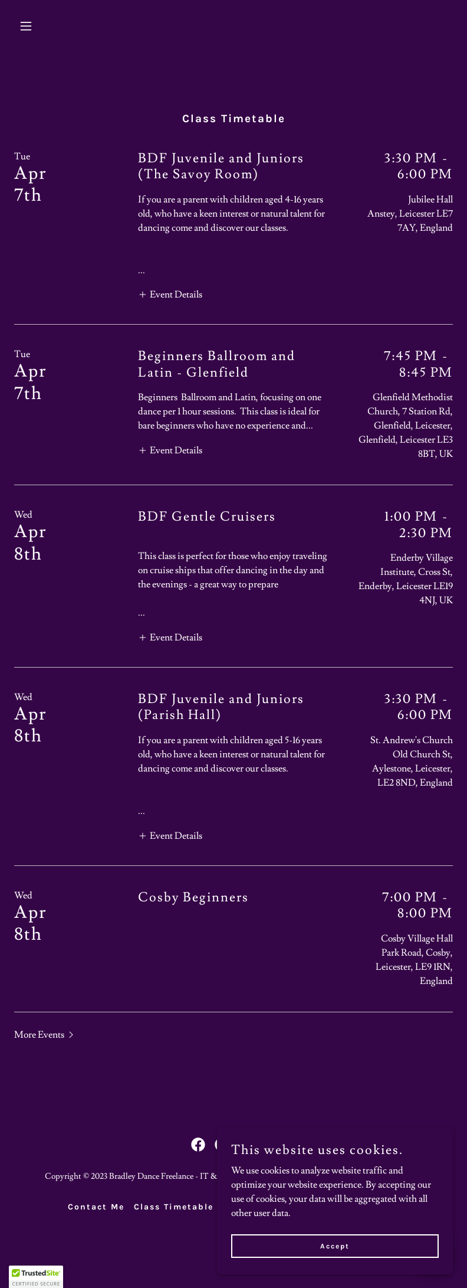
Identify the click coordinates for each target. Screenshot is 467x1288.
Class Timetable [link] (173, 1207)
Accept (335, 1245)
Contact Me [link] (96, 1207)
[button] (47, 26)
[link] (198, 1144)
